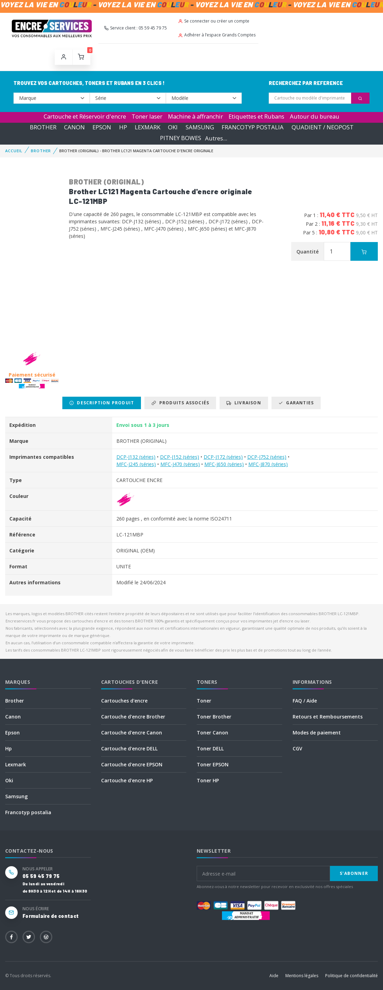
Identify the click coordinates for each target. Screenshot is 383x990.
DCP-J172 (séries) (223, 457)
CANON (74, 127)
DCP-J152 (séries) (179, 457)
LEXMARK (147, 127)
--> (52, 98)
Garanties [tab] (296, 403)
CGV (297, 748)
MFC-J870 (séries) (268, 464)
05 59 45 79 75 (41, 876)
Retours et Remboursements (328, 716)
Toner (204, 700)
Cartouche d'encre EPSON (131, 764)
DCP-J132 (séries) (135, 457)
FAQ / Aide (305, 700)
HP (123, 127)
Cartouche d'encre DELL (129, 748)
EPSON (101, 127)
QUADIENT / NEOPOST (323, 127)
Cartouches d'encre (124, 700)
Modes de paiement (317, 732)
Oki (9, 780)
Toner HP (208, 780)
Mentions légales (301, 976)
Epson (12, 732)
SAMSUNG (200, 127)
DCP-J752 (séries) (266, 457)
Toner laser (147, 116)
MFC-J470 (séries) (180, 464)
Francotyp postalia (28, 812)
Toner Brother (214, 716)
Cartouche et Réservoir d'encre (85, 116)
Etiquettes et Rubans (256, 116)
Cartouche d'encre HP (127, 780)
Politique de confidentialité (351, 976)
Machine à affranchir (195, 116)
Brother (14, 700)
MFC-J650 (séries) (224, 464)
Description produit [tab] (101, 403)
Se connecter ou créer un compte (213, 21)
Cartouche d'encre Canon (131, 732)
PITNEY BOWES (180, 138)
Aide (273, 976)
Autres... (216, 138)
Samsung (16, 796)
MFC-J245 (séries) (136, 464)
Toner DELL (210, 748)
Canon (13, 716)
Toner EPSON (213, 764)
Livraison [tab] (243, 403)
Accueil (14, 150)
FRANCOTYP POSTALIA (253, 127)
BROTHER (43, 127)
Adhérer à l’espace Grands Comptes (217, 35)
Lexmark (15, 764)
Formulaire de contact (51, 916)
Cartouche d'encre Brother (133, 716)
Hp (8, 748)
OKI (173, 127)
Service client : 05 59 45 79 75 (135, 28)
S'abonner (354, 873)
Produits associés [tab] (180, 403)
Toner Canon (212, 732)
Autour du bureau (314, 116)
